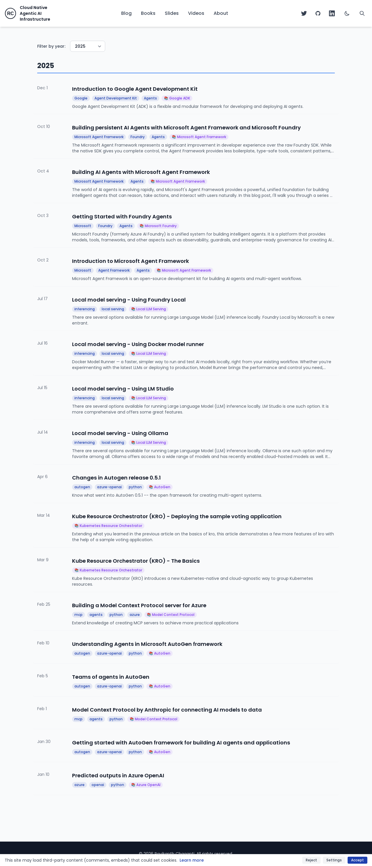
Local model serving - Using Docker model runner (138, 344)
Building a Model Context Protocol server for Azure (139, 605)
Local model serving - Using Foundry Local (129, 299)
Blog (126, 13)
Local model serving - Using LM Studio (123, 388)
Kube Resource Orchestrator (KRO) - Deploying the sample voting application (177, 516)
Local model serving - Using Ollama (120, 433)
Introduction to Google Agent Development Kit (135, 88)
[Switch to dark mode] (347, 13)
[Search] (362, 13)
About (221, 13)
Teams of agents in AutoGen (110, 676)
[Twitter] (304, 13)
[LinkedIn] (332, 13)
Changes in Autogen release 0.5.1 (116, 477)
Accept (357, 860)
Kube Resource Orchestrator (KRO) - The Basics (136, 560)
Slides (172, 13)
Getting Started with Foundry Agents (122, 216)
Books (148, 13)
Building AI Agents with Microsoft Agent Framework (141, 172)
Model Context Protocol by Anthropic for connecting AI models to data (167, 709)
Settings (334, 860)
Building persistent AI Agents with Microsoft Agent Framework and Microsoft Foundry (186, 127)
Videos (196, 13)
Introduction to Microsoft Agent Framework (130, 261)
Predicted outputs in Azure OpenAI (118, 775)
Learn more (192, 860)
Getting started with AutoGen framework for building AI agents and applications (181, 742)
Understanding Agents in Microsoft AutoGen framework (147, 644)
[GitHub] (318, 13)
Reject (311, 860)
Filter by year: (51, 46)
